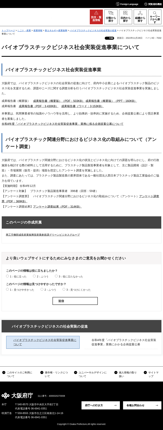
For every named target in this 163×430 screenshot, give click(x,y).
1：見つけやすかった (22, 289)
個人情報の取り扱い (128, 374)
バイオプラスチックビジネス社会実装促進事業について (44, 342)
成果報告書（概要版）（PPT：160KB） (111, 101)
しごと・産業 (24, 30)
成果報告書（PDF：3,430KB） (38, 106)
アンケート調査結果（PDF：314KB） (57, 206)
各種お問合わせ (135, 405)
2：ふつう (43, 276)
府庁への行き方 (94, 405)
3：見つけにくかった (78, 289)
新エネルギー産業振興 (56, 30)
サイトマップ (153, 374)
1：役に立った (18, 276)
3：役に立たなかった (71, 276)
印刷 (111, 38)
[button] (127, 3)
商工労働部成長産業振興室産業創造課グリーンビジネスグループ (43, 234)
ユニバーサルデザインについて (93, 374)
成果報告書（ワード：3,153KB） (82, 106)
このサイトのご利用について (19, 374)
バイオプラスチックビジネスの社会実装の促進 (93, 30)
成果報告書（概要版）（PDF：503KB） (59, 101)
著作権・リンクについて (56, 374)
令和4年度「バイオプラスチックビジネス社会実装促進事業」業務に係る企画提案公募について (63, 123)
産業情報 (37, 30)
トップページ (8, 30)
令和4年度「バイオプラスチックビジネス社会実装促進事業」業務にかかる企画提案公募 (124, 342)
